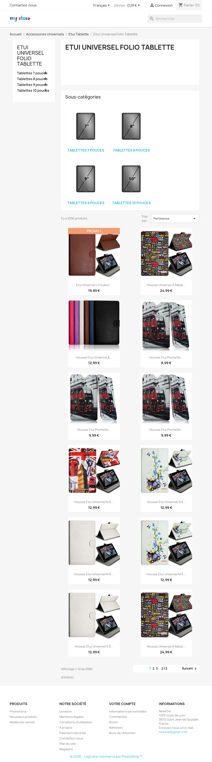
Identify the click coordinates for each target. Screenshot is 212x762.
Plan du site (67, 744)
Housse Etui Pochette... (166, 357)
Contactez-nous (23, 5)
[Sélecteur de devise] (134, 5)
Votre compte (122, 704)
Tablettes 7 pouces (32, 73)
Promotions (18, 711)
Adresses (116, 727)
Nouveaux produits (23, 717)
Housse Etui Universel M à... (93, 502)
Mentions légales (71, 717)
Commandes (118, 717)
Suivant (190, 668)
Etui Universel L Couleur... (94, 285)
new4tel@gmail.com (173, 732)
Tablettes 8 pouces (32, 79)
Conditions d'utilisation (75, 722)
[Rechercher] (175, 18)
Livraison (65, 711)
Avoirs (113, 722)
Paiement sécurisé (72, 733)
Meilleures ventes (22, 722)
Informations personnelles (128, 711)
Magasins (66, 749)
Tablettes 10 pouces (33, 90)
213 (164, 669)
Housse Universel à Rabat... (166, 285)
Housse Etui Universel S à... (166, 502)
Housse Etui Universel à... (94, 357)
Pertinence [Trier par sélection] (175, 218)
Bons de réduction (122, 733)
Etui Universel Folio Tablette (30, 55)
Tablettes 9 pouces (32, 85)
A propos (65, 727)
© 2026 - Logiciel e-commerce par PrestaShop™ (106, 756)
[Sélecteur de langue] (102, 5)
